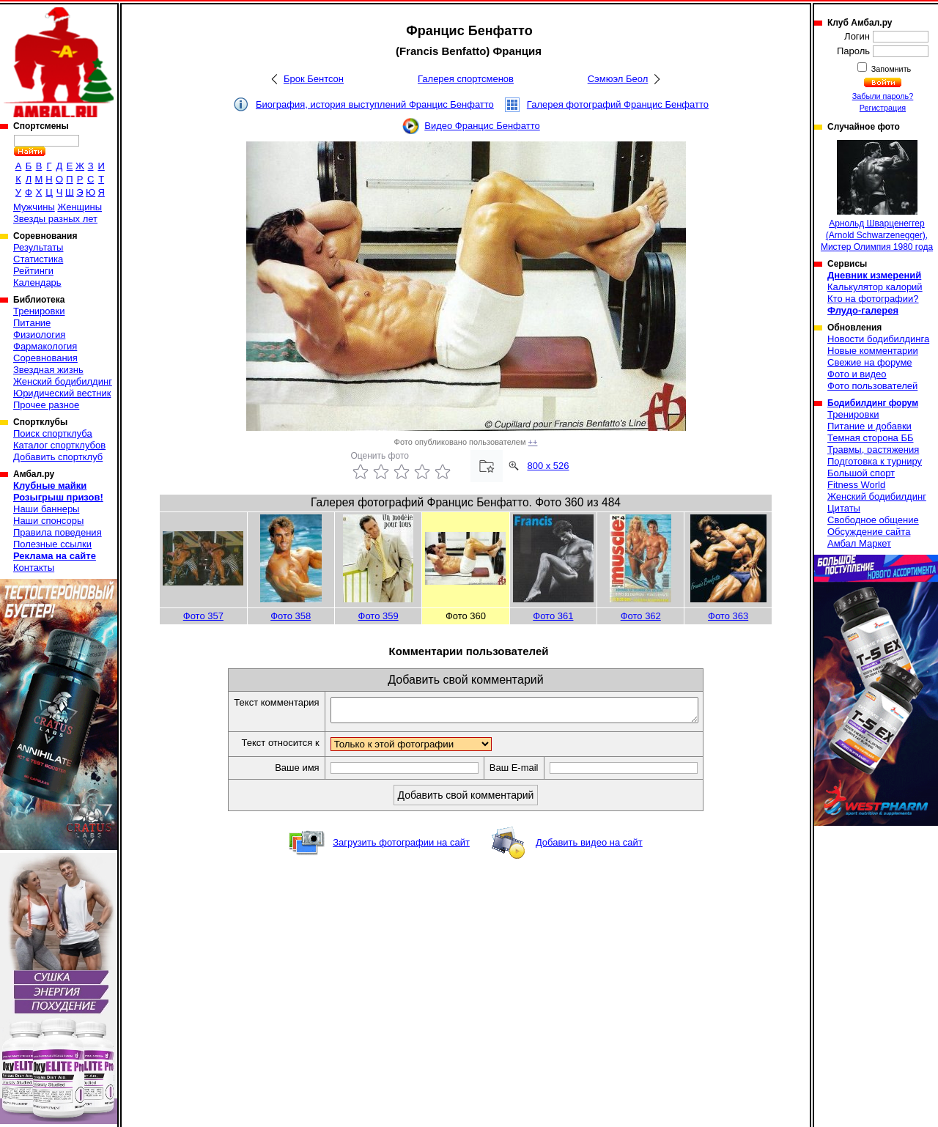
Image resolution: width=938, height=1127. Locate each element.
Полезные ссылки (52, 544)
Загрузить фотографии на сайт (401, 846)
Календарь (37, 282)
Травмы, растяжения (873, 449)
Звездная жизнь (48, 369)
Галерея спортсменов (466, 78)
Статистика (38, 259)
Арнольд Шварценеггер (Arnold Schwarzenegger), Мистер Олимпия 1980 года (877, 196)
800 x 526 (548, 465)
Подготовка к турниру (874, 461)
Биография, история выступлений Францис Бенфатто (375, 104)
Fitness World (856, 484)
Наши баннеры (46, 508)
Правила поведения (57, 532)
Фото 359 (378, 615)
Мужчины (34, 207)
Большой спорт (861, 473)
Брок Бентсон (314, 78)
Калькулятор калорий (875, 286)
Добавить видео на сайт (589, 846)
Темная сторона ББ (870, 437)
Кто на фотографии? (873, 298)
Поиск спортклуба (52, 433)
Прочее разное (46, 404)
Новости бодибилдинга (878, 338)
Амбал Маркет (859, 543)
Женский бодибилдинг (62, 381)
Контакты (33, 567)
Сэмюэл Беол (618, 78)
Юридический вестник (62, 393)
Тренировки (38, 311)
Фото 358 (290, 615)
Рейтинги (33, 270)
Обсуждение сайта (868, 531)
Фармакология (45, 346)
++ (533, 441)
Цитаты (843, 508)
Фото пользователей (872, 385)
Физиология (39, 334)
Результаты (38, 247)
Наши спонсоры (48, 520)
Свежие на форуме (869, 362)
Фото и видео (857, 374)
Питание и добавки (869, 426)
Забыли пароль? (883, 96)
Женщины (79, 207)
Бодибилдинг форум (872, 403)
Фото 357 (203, 615)
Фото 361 (553, 615)
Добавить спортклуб (58, 456)
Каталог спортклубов (59, 445)
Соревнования (45, 357)
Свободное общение (873, 519)
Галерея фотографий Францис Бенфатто (618, 104)
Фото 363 (728, 615)
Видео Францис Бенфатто (482, 125)
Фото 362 (641, 615)
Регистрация (883, 107)
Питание (32, 322)
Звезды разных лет (55, 218)
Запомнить (890, 68)
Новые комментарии (872, 350)
